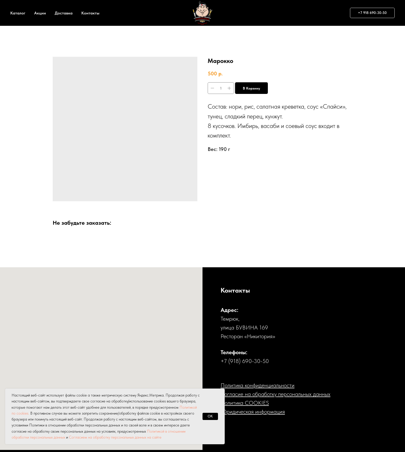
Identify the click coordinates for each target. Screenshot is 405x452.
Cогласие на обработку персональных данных (275, 394)
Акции (40, 13)
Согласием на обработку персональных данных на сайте (115, 437)
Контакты (90, 13)
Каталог (17, 13)
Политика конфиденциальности (257, 385)
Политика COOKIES (245, 402)
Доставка (64, 13)
